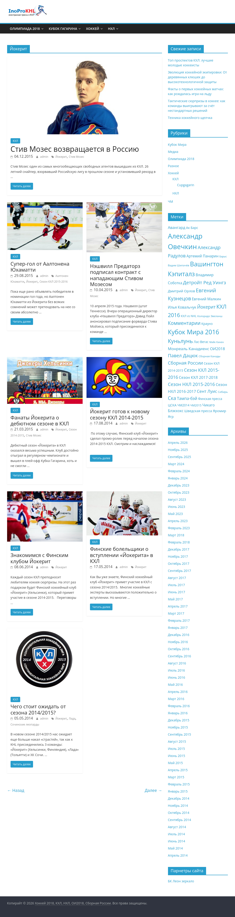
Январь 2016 (178, 713)
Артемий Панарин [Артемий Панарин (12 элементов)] (202, 256)
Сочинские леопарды (25, 724)
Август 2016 (177, 663)
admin (44, 157)
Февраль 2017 (179, 620)
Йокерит (61, 157)
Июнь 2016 (176, 677)
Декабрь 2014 (178, 798)
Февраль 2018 (179, 542)
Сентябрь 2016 (179, 656)
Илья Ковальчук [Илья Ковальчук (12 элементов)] (182, 307)
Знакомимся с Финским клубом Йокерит (39, 557)
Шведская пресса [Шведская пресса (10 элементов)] (198, 411)
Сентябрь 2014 (179, 820)
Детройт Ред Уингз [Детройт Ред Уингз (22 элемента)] (204, 282)
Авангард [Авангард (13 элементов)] (176, 227)
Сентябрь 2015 (179, 734)
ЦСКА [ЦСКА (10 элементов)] (172, 405)
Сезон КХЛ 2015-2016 (53, 282)
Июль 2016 (176, 670)
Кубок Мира (177, 144)
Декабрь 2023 (178, 485)
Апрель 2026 (178, 442)
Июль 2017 (176, 585)
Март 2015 (176, 777)
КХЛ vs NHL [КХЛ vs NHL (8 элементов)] (188, 316)
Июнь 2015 (176, 756)
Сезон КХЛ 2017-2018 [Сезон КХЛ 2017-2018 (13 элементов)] (198, 377)
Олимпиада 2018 (25, 28)
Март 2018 (176, 535)
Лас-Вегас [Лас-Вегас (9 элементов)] (201, 342)
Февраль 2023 (179, 528)
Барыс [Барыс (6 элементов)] (223, 256)
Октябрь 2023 (178, 492)
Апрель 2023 (178, 521)
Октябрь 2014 (178, 812)
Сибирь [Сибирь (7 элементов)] (223, 392)
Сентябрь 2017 (179, 570)
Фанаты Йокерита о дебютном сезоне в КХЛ (40, 420)
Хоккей (92, 28)
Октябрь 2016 (178, 649)
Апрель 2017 (178, 606)
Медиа (173, 151)
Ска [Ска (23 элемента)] (172, 398)
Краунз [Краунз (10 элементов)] (207, 323)
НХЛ (111, 28)
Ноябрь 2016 (178, 642)
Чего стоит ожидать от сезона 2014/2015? (38, 709)
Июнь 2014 (176, 841)
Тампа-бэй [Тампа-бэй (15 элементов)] (187, 398)
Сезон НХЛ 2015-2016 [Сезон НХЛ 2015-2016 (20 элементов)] (191, 384)
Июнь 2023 (176, 506)
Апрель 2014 (178, 855)
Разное (173, 166)
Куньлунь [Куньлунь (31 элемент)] (180, 341)
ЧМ (170, 201)
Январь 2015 (178, 791)
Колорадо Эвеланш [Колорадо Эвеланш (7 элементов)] (209, 316)
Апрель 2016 (178, 691)
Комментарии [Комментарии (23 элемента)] (184, 323)
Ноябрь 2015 (178, 727)
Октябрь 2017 (178, 563)
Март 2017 (176, 613)
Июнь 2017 (176, 592)
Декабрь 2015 (178, 720)
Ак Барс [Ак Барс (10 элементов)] (192, 227)
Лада (72, 718)
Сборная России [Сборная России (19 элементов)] (185, 363)
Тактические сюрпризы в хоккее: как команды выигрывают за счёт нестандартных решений (196, 106)
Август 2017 (177, 578)
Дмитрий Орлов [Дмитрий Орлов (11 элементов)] (181, 291)
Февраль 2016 (179, 706)
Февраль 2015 (179, 784)
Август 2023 (177, 499)
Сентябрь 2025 (179, 457)
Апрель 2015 (178, 770)
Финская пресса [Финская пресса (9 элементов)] (210, 399)
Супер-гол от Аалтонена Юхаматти (40, 266)
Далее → (153, 790)
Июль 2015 (176, 748)
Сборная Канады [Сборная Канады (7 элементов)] (210, 356)
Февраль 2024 (179, 471)
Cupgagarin (185, 185)
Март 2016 (176, 699)
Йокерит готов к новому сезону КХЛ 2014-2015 (119, 414)
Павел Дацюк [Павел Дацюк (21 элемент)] (183, 355)
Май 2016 (175, 684)
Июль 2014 (176, 834)
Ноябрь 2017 (178, 556)
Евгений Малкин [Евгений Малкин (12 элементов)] (206, 298)
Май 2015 (175, 763)
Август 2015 (177, 741)
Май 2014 (175, 848)
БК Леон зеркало (181, 881)
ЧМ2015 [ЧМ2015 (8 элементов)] (195, 405)
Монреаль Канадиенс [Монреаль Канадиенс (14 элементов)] (188, 348)
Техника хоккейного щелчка (190, 117)
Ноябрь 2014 (178, 805)
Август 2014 (177, 827)
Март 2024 (176, 464)
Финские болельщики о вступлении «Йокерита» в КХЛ (121, 554)
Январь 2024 (178, 478)
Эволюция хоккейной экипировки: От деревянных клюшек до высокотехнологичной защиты (197, 77)
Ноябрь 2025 (178, 449)
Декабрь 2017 (178, 549)
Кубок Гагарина (63, 28)
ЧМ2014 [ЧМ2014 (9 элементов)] (183, 405)
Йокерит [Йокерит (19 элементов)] (206, 307)
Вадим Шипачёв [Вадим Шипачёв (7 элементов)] (178, 265)
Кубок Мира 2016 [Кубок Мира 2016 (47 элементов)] (193, 332)
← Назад (15, 790)
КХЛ (15, 141)
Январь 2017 (178, 627)
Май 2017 (175, 599)
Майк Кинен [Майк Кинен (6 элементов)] (216, 342)
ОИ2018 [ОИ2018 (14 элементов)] (217, 348)
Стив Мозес (76, 157)
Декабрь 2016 (178, 635)
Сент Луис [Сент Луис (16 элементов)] (207, 391)
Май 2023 (175, 514)
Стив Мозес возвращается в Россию (75, 149)
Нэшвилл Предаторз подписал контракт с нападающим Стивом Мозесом (116, 274)
